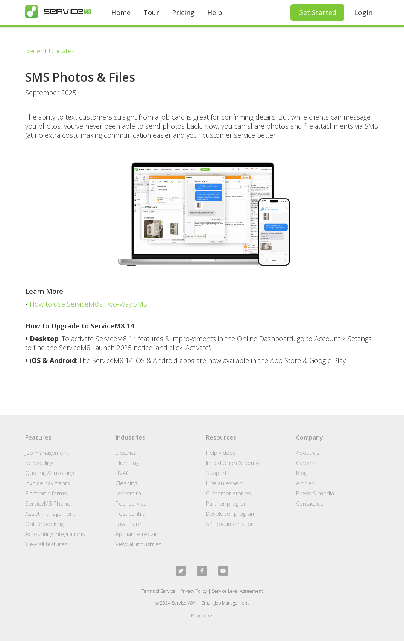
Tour (151, 12)
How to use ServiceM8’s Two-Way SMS (88, 303)
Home (121, 12)
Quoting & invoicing (49, 473)
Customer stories (228, 493)
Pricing (183, 12)
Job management (46, 452)
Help (214, 12)
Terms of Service (158, 591)
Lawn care (128, 523)
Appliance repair (136, 534)
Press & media (315, 493)
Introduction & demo (232, 462)
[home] (58, 11)
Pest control (131, 513)
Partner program (227, 503)
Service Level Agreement (237, 591)
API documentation (230, 523)
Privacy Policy (193, 591)
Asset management (50, 513)
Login (363, 12)
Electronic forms (46, 493)
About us (307, 452)
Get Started (317, 12)
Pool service (131, 503)
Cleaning (126, 483)
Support (216, 473)
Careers (306, 462)
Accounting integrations (55, 534)
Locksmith (128, 493)
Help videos (221, 452)
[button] (202, 616)
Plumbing (127, 462)
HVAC (122, 473)
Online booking (44, 523)
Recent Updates (50, 50)
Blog (301, 473)
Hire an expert (224, 483)
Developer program (231, 513)
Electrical (126, 452)
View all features (46, 544)
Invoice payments (47, 483)
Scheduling (39, 462)
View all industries (138, 544)
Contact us (310, 503)
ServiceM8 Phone (47, 503)
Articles (305, 483)
